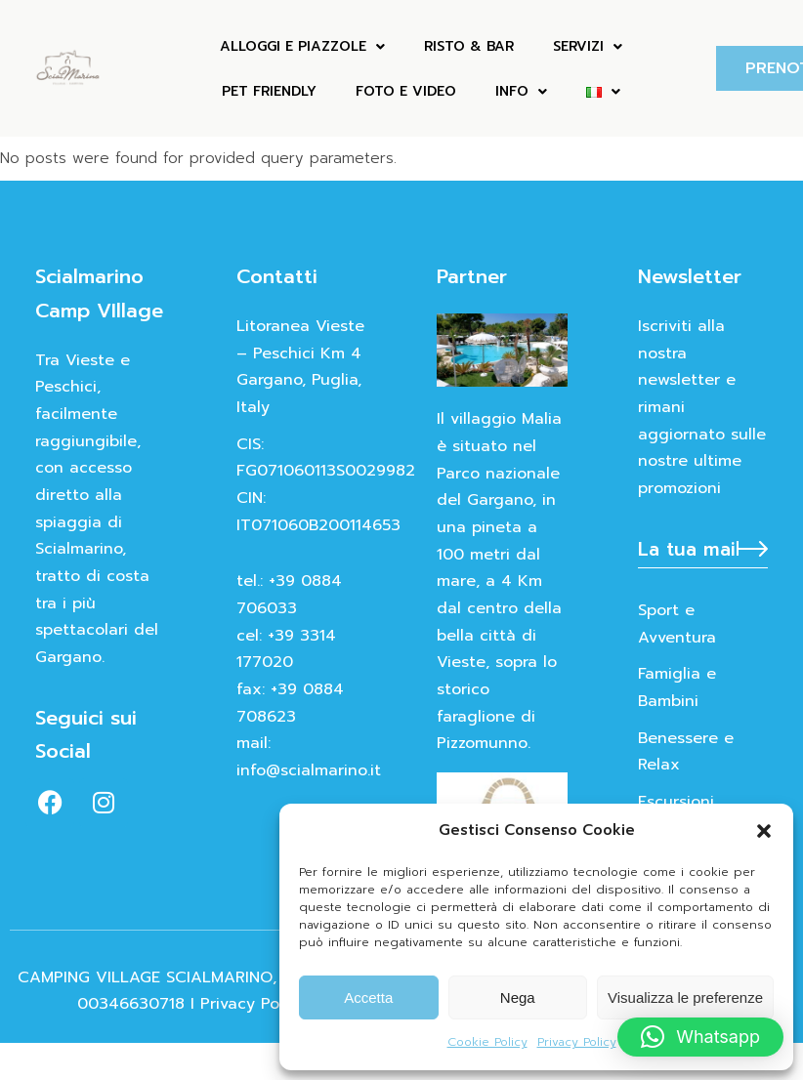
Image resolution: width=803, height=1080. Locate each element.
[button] (764, 831)
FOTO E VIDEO (406, 91)
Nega (517, 997)
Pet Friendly (269, 91)
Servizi (587, 46)
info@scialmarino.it (308, 770)
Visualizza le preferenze (685, 997)
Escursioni (676, 801)
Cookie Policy (487, 1042)
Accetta (368, 997)
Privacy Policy (576, 1042)
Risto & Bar (469, 46)
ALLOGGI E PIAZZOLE (302, 46)
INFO (521, 91)
